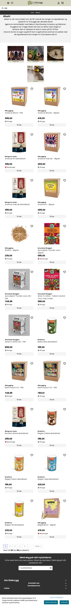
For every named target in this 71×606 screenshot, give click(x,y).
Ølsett (38, 12)
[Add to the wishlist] (32, 89)
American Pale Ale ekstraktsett (17, 204)
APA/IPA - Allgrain (12, 250)
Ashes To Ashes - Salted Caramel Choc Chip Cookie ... (51, 297)
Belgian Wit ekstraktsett (14, 525)
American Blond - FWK (14, 113)
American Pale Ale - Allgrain (49, 158)
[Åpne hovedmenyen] (8, 3)
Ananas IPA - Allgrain (46, 204)
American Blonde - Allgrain (48, 113)
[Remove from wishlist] (51, 568)
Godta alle (64, 602)
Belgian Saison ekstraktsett (16, 479)
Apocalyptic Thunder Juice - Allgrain (49, 251)
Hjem (33, 12)
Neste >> (38, 546)
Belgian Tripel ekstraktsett (48, 479)
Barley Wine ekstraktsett (47, 342)
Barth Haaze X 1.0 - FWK (14, 387)
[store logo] (35, 3)
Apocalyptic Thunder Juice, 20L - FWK (18, 297)
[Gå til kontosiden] (58, 3)
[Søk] (35, 8)
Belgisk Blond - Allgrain (47, 525)
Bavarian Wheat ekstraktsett (16, 433)
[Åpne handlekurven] (62, 3)
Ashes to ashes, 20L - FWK (15, 342)
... (29, 546)
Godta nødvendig (51, 602)
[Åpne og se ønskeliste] (12, 3)
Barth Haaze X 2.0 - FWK (47, 387)
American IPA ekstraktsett (15, 158)
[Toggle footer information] (66, 580)
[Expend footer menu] (66, 586)
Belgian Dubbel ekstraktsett (49, 433)
